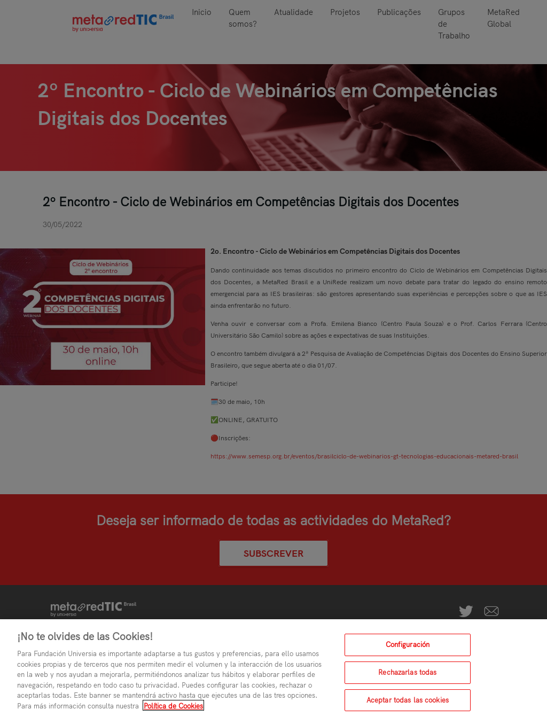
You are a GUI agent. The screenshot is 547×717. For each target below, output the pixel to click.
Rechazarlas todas (407, 676)
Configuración (408, 648)
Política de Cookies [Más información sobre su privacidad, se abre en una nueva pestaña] (173, 709)
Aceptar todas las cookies (407, 704)
